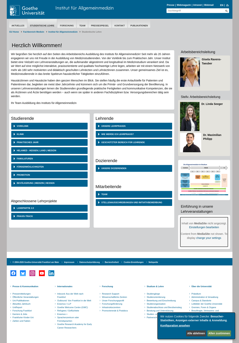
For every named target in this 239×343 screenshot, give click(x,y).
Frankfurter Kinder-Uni (23, 317)
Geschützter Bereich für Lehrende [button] (123, 142)
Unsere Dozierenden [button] (113, 168)
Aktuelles (18, 25)
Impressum (69, 262)
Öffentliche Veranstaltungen (26, 297)
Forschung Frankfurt (22, 310)
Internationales (64, 286)
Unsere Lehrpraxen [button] (113, 126)
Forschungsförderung (112, 304)
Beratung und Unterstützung (160, 310)
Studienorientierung (156, 297)
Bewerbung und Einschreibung (161, 300)
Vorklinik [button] (22, 126)
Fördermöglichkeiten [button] (30, 167)
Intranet (197, 5)
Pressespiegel (100, 25)
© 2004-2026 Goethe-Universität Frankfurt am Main (36, 262)
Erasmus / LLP (64, 304)
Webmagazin (184, 5)
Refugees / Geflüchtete (68, 310)
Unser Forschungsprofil (113, 300)
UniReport (17, 307)
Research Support (110, 294)
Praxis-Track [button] (24, 216)
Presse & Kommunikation (25, 286)
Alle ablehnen (196, 333)
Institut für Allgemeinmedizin (84, 8)
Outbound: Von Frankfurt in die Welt (74, 300)
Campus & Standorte (201, 300)
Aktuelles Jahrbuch (22, 304)
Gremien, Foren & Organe (204, 307)
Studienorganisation (156, 304)
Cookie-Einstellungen (133, 262)
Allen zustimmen (219, 333)
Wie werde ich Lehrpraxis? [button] (117, 134)
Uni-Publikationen (21, 300)
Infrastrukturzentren (111, 307)
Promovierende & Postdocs (115, 310)
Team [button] (104, 194)
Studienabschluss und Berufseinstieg (164, 307)
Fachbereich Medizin (33, 32)
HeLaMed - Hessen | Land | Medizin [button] (36, 150)
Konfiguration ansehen (175, 325)
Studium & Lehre (155, 286)
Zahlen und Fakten (21, 321)
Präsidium (196, 294)
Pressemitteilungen (22, 294)
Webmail (209, 5)
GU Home (14, 32)
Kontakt (120, 25)
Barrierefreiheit (112, 262)
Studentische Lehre (42, 25)
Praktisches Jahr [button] (27, 142)
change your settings (208, 237)
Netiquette (153, 262)
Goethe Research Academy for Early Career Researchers (74, 326)
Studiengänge (153, 294)
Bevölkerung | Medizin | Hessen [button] (35, 183)
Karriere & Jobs (20, 314)
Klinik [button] (20, 134)
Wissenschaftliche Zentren (114, 297)
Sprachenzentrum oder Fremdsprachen (68, 319)
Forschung (67, 25)
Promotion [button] (23, 175)
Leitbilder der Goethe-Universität (207, 304)
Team (82, 25)
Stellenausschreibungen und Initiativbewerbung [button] (131, 202)
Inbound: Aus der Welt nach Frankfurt (70, 295)
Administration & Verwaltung (205, 297)
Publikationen (139, 25)
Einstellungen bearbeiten (204, 227)
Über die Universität (202, 286)
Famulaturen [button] (24, 158)
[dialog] (196, 326)
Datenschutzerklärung (89, 262)
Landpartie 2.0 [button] (25, 208)
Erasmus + (62, 314)
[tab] (49, 126)
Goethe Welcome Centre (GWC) (72, 307)
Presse (170, 5)
